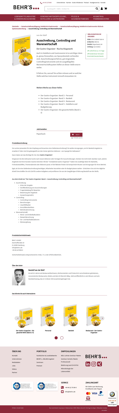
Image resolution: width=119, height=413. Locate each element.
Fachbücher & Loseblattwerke (47, 356)
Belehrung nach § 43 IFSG (69, 365)
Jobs (13, 366)
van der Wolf (42, 35)
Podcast (86, 2)
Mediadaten (16, 362)
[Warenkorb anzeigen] (105, 8)
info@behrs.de (17, 248)
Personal (48, 331)
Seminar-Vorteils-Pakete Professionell (69, 360)
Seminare (40, 362)
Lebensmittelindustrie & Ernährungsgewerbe (25, 17)
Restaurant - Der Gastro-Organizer (94, 332)
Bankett (71, 331)
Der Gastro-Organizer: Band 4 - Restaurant (58, 101)
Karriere (68, 2)
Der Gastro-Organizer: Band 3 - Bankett (56, 98)
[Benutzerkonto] (102, 8)
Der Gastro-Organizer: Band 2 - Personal (57, 95)
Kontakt (103, 2)
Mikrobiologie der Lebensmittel (67, 369)
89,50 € (75, 134)
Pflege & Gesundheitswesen (80, 17)
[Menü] (116, 392)
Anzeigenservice (95, 2)
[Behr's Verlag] (26, 7)
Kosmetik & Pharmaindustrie (101, 17)
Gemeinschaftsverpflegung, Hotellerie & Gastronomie (53, 17)
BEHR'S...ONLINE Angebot (45, 359)
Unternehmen (61, 2)
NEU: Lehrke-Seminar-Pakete (71, 356)
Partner (14, 372)
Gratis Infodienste (77, 2)
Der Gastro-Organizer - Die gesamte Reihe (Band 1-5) (25, 332)
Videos (14, 369)
